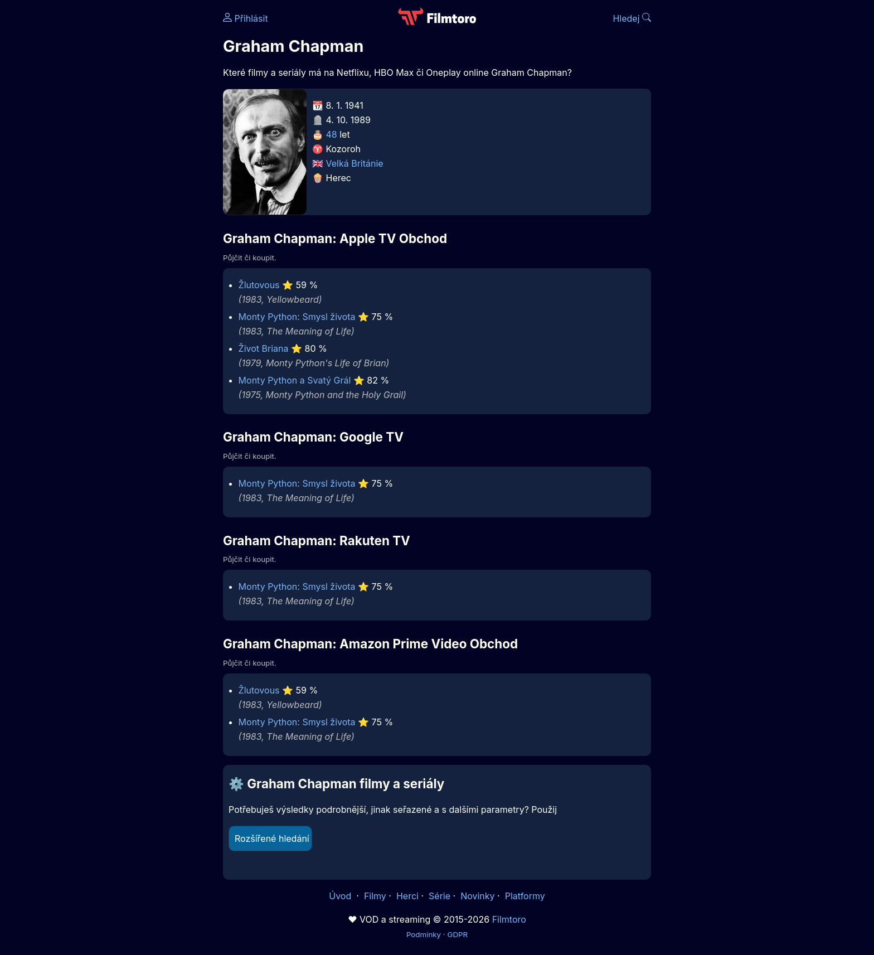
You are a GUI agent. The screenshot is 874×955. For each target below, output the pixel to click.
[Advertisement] (142, 171)
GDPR (457, 934)
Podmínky (423, 934)
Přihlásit (245, 18)
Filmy (375, 895)
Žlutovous (259, 284)
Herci (407, 895)
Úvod (341, 895)
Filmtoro (509, 919)
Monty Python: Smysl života (297, 316)
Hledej (632, 18)
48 (331, 134)
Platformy (525, 895)
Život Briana (264, 348)
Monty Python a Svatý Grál (295, 380)
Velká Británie (354, 163)
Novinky (477, 895)
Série (439, 895)
